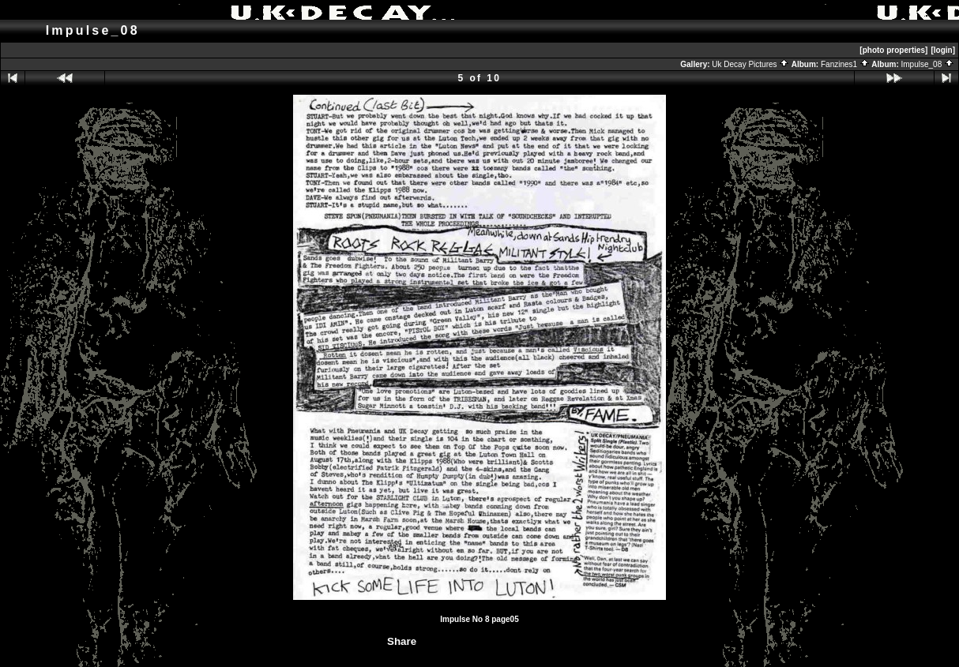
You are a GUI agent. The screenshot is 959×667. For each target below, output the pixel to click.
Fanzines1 (845, 64)
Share (401, 641)
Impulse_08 (927, 64)
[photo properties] (893, 50)
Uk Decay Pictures (750, 64)
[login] (943, 50)
